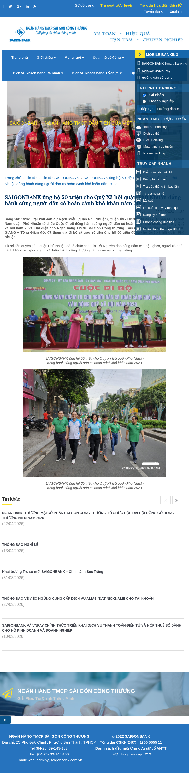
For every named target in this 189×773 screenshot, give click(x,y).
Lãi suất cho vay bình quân (158, 208)
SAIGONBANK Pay (153, 71)
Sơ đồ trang (84, 5)
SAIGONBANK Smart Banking (161, 63)
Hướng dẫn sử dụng (154, 77)
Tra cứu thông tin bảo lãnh (158, 186)
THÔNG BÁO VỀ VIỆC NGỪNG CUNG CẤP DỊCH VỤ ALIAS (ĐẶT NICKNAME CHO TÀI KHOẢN (78, 598)
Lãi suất (145, 200)
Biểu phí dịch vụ (151, 179)
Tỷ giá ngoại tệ (150, 193)
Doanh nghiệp (161, 101)
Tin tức (31, 178)
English (176, 11)
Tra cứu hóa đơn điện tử (161, 5)
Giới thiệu (46, 57)
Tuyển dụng (153, 11)
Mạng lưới (74, 57)
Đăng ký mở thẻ (151, 215)
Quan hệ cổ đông (108, 57)
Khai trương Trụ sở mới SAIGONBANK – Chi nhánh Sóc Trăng (52, 572)
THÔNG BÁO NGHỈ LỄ (20, 545)
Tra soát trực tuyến (117, 5)
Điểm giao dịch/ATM (154, 172)
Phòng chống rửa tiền (155, 222)
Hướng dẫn (168, 109)
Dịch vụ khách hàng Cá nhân (38, 73)
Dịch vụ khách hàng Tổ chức (97, 73)
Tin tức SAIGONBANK (60, 178)
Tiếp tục (146, 109)
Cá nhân (156, 95)
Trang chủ (19, 57)
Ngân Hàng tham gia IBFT (158, 229)
